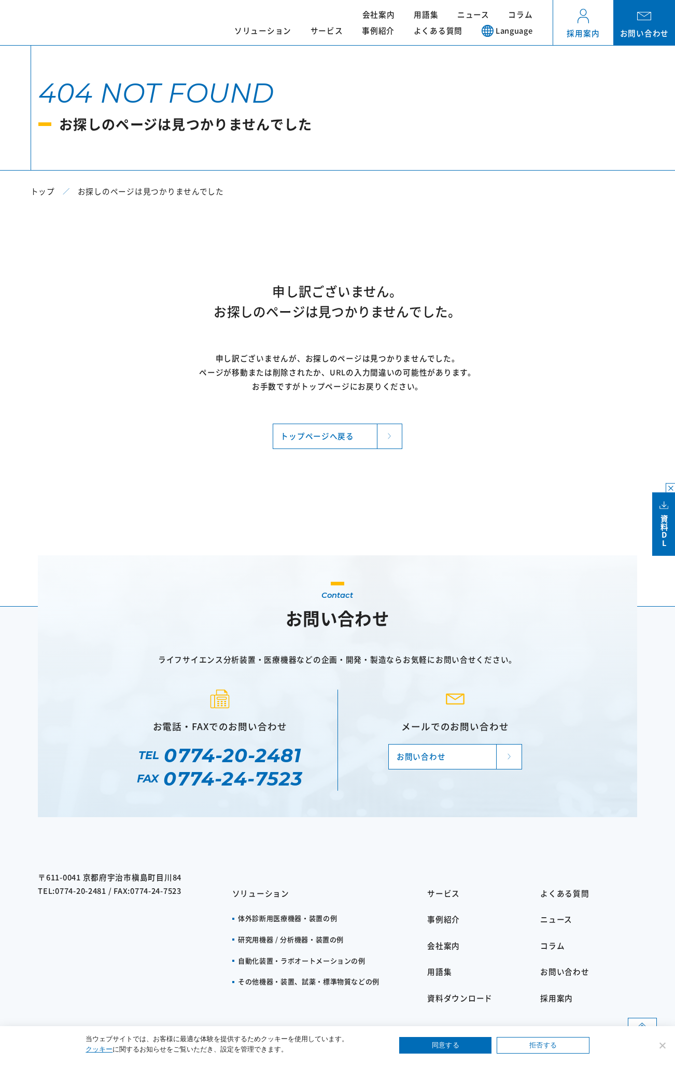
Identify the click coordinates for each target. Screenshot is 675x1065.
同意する (445, 1045)
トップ (43, 191)
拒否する (543, 1045)
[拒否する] (662, 1045)
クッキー (99, 1049)
